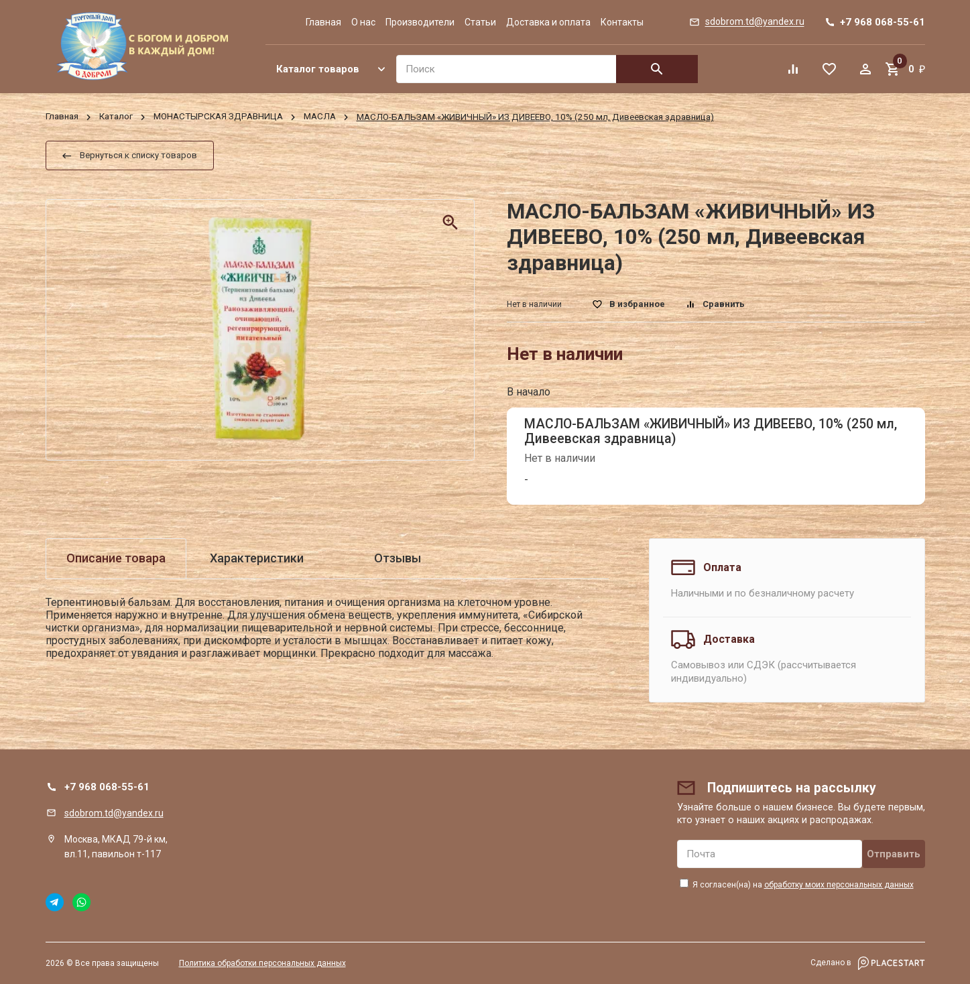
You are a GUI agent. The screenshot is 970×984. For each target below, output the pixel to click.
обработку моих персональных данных (839, 884)
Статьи (480, 22)
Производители (419, 22)
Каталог (116, 117)
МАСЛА (320, 117)
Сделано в (867, 963)
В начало (528, 391)
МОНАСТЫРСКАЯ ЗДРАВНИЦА (218, 117)
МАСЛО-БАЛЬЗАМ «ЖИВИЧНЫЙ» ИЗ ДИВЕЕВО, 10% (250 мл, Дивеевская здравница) (710, 431)
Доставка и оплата (548, 22)
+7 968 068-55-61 (106, 787)
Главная (323, 22)
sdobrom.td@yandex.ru (114, 813)
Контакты (622, 22)
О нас (363, 22)
